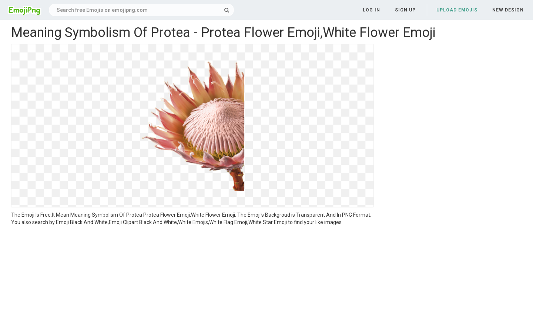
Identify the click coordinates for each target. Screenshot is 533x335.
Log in (371, 10)
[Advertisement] (192, 281)
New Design (508, 10)
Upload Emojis (456, 10)
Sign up (405, 10)
